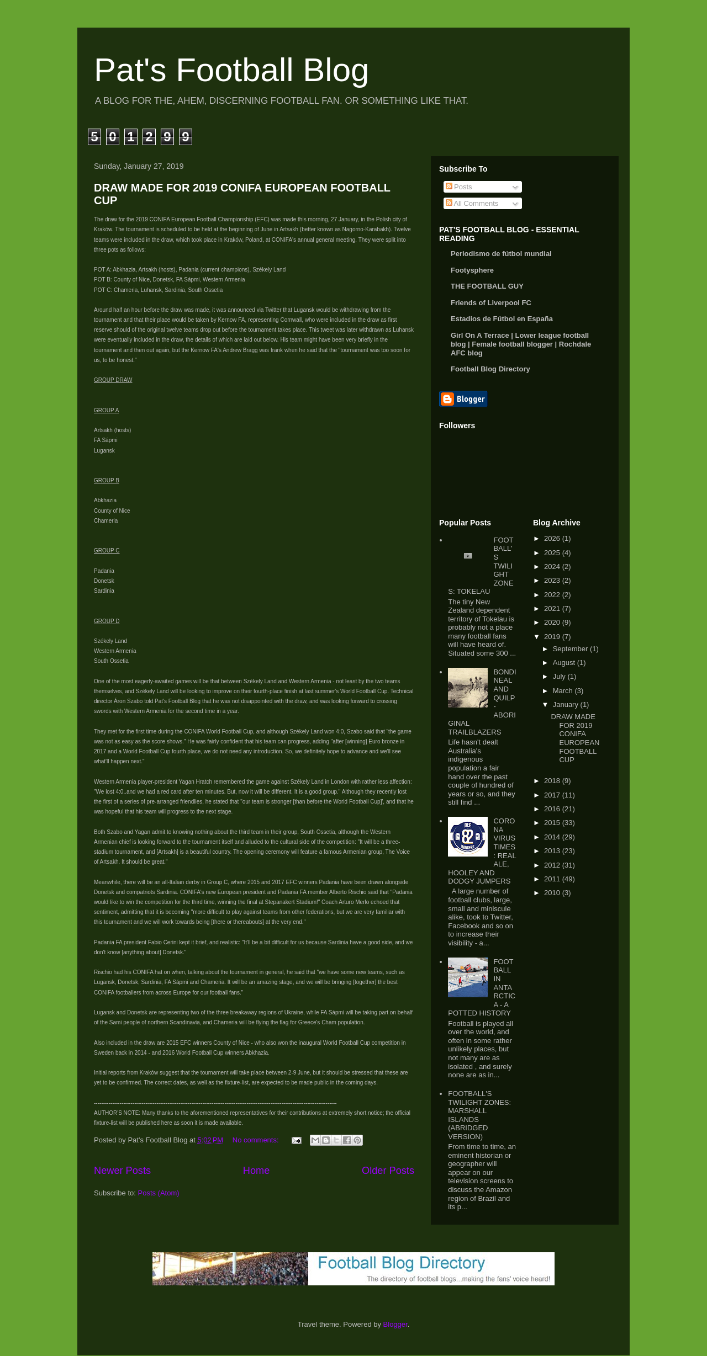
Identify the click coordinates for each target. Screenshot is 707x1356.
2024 (553, 566)
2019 (553, 636)
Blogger (395, 1324)
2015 (553, 822)
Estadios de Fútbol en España (502, 319)
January (567, 704)
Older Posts (388, 1170)
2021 (553, 608)
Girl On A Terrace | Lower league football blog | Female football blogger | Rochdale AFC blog (521, 344)
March (564, 691)
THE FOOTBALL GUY (487, 286)
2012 (553, 865)
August (565, 662)
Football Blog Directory (490, 369)
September (571, 649)
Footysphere (472, 270)
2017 (553, 795)
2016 (553, 809)
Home (256, 1170)
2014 (553, 837)
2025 (553, 553)
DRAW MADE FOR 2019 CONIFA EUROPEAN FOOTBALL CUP (575, 738)
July (560, 676)
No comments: (257, 1140)
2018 (553, 781)
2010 (553, 893)
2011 (553, 879)
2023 (553, 580)
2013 (553, 851)
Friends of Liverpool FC (491, 303)
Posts (459, 187)
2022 (553, 595)
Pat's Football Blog (231, 69)
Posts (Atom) (159, 1193)
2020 (553, 622)
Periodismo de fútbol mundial (501, 253)
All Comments (472, 203)
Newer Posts (122, 1170)
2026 (553, 538)
